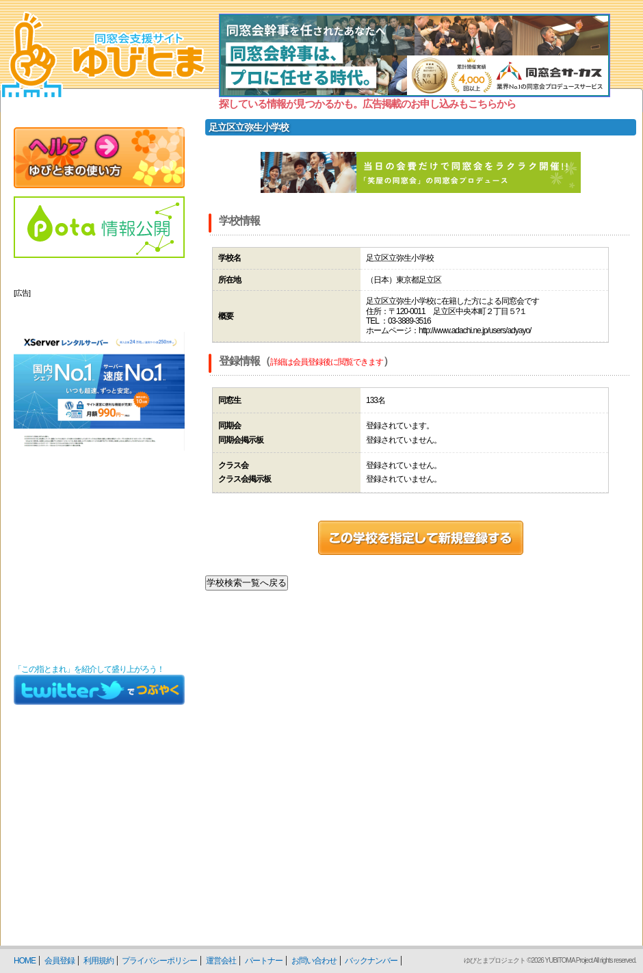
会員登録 (59, 960)
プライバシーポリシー (159, 960)
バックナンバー (371, 960)
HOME (25, 960)
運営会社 (221, 960)
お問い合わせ (314, 960)
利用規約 (98, 960)
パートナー (264, 960)
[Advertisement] (99, 570)
